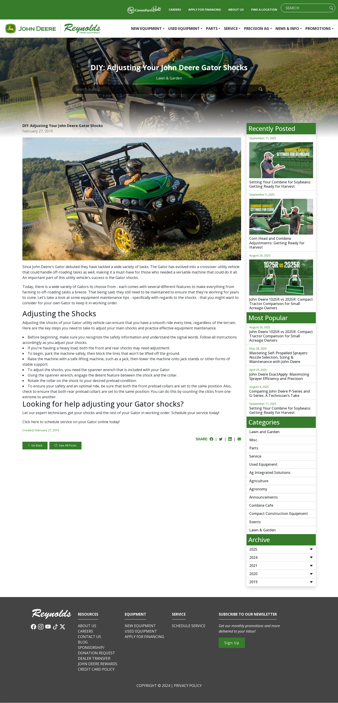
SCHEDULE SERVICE (188, 625)
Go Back (35, 445)
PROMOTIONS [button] (318, 28)
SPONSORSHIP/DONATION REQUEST (96, 650)
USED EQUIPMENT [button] (184, 28)
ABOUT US (236, 9)
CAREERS (175, 9)
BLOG (83, 642)
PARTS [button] (212, 28)
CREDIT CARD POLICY (96, 669)
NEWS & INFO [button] (287, 28)
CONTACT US (89, 636)
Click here (30, 421)
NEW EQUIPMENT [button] (146, 28)
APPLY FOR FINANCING (204, 9)
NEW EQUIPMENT (140, 625)
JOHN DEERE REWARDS (97, 663)
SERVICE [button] (231, 28)
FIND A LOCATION (264, 9)
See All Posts (65, 445)
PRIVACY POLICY (188, 685)
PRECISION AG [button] (256, 28)
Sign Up (231, 642)
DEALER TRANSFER (94, 658)
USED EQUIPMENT (141, 631)
